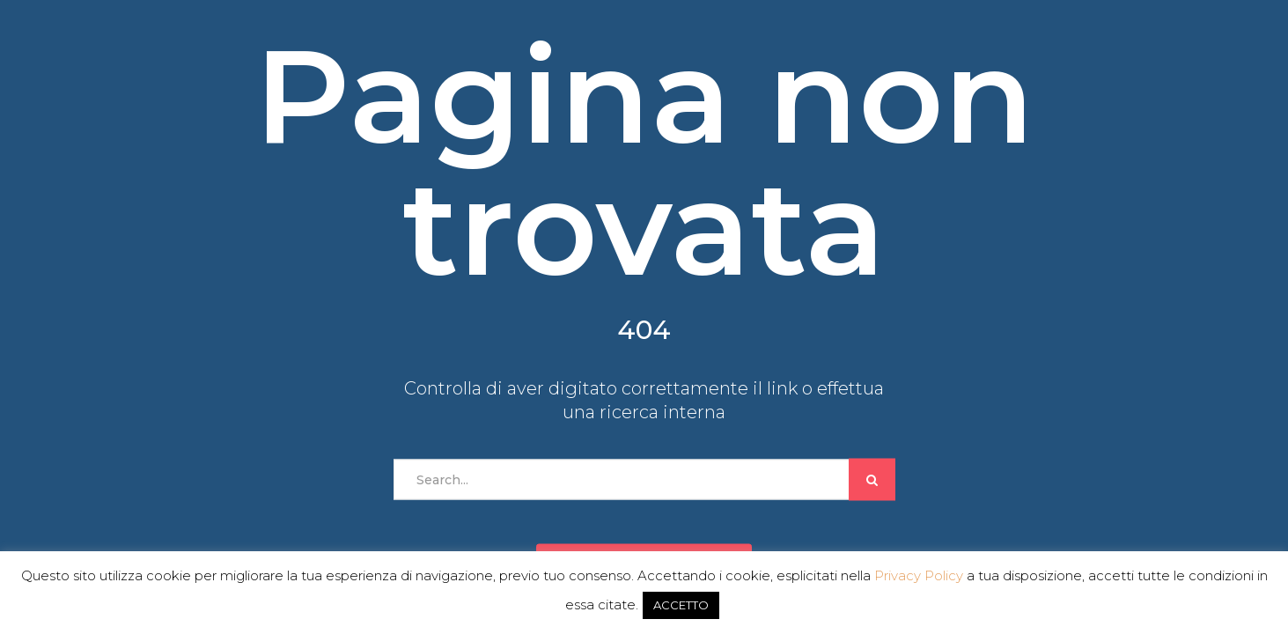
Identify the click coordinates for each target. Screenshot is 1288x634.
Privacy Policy (918, 575)
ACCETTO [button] (681, 605)
